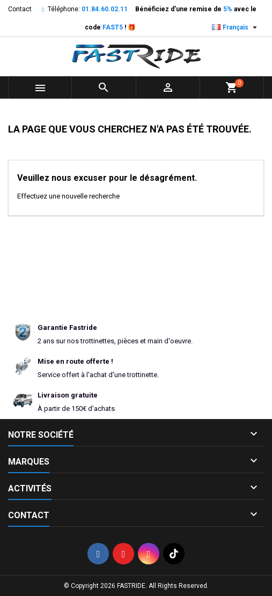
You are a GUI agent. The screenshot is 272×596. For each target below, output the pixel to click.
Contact (20, 9)
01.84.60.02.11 (105, 9)
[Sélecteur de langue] (236, 27)
